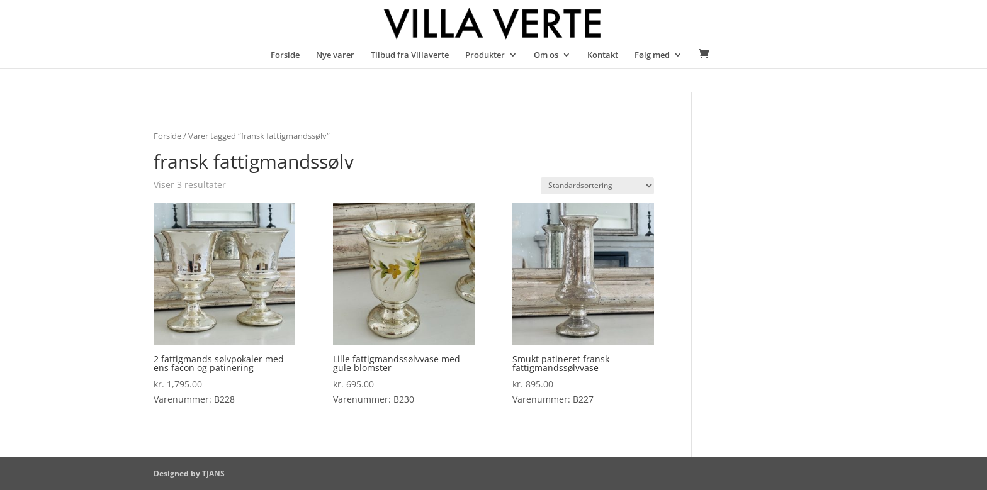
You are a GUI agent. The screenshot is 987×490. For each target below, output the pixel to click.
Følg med (652, 55)
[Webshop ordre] (597, 185)
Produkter (485, 55)
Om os (546, 55)
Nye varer (335, 55)
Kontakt (602, 55)
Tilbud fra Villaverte (410, 55)
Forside (285, 55)
